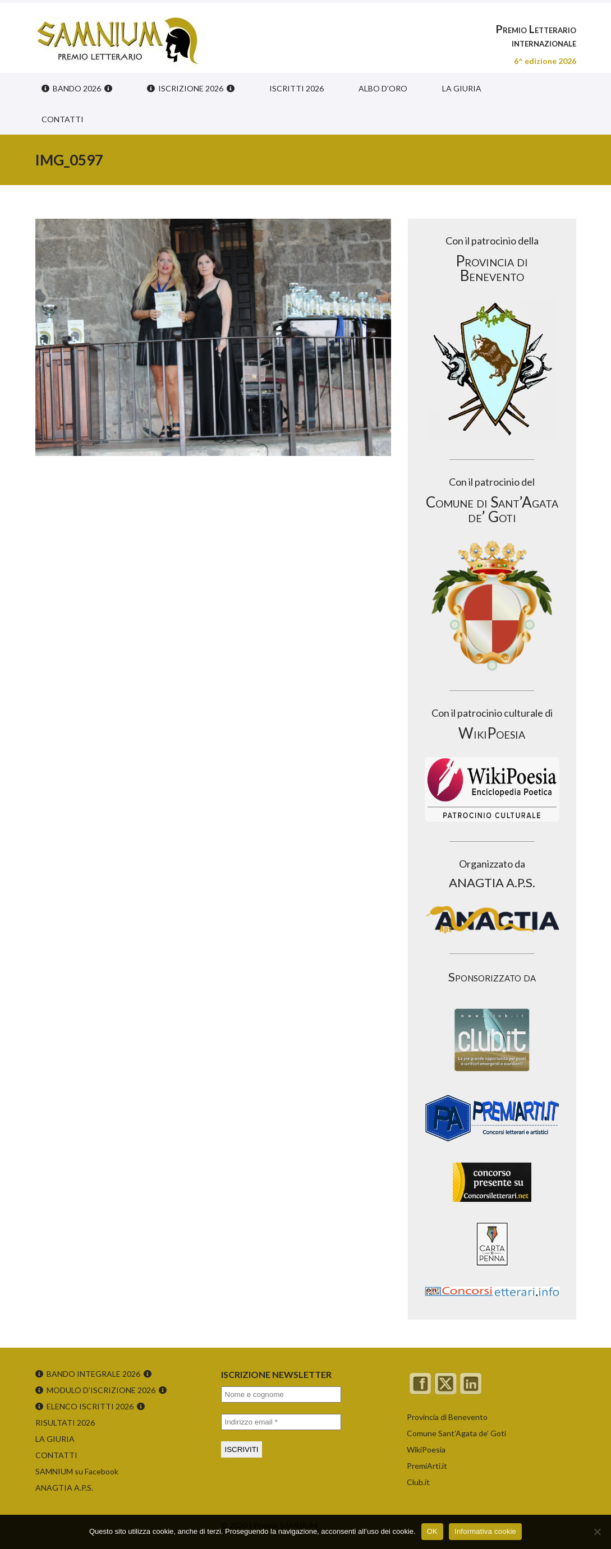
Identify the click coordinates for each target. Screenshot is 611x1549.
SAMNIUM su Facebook (76, 1471)
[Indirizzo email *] (281, 1422)
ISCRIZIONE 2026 (191, 88)
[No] (597, 1531)
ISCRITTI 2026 (296, 88)
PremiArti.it (427, 1465)
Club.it (418, 1482)
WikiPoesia (426, 1449)
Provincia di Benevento (447, 1417)
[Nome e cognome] (281, 1394)
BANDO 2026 (77, 88)
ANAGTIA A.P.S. (64, 1487)
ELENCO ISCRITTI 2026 (90, 1406)
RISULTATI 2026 (65, 1422)
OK (432, 1531)
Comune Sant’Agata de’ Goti (456, 1433)
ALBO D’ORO (383, 88)
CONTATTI (63, 119)
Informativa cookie (485, 1531)
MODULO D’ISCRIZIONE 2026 (101, 1390)
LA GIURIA (461, 88)
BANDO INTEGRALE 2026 (93, 1374)
